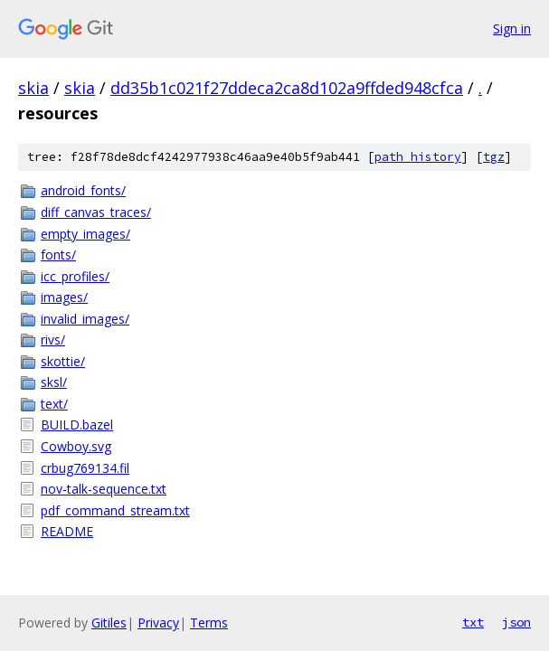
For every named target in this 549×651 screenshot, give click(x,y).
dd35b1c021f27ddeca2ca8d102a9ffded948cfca (286, 88)
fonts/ (58, 254)
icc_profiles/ (75, 276)
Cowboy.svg (76, 446)
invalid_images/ (85, 318)
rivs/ (53, 339)
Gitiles (109, 622)
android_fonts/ (83, 190)
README (67, 531)
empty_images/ (85, 233)
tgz (494, 157)
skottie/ (63, 361)
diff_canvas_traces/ (96, 212)
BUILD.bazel (77, 424)
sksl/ (54, 382)
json (516, 622)
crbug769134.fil (85, 467)
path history (417, 157)
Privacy (158, 622)
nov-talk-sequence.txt (103, 488)
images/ (64, 297)
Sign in (512, 28)
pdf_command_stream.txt (115, 510)
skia (33, 88)
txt (473, 622)
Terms (209, 622)
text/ (54, 403)
